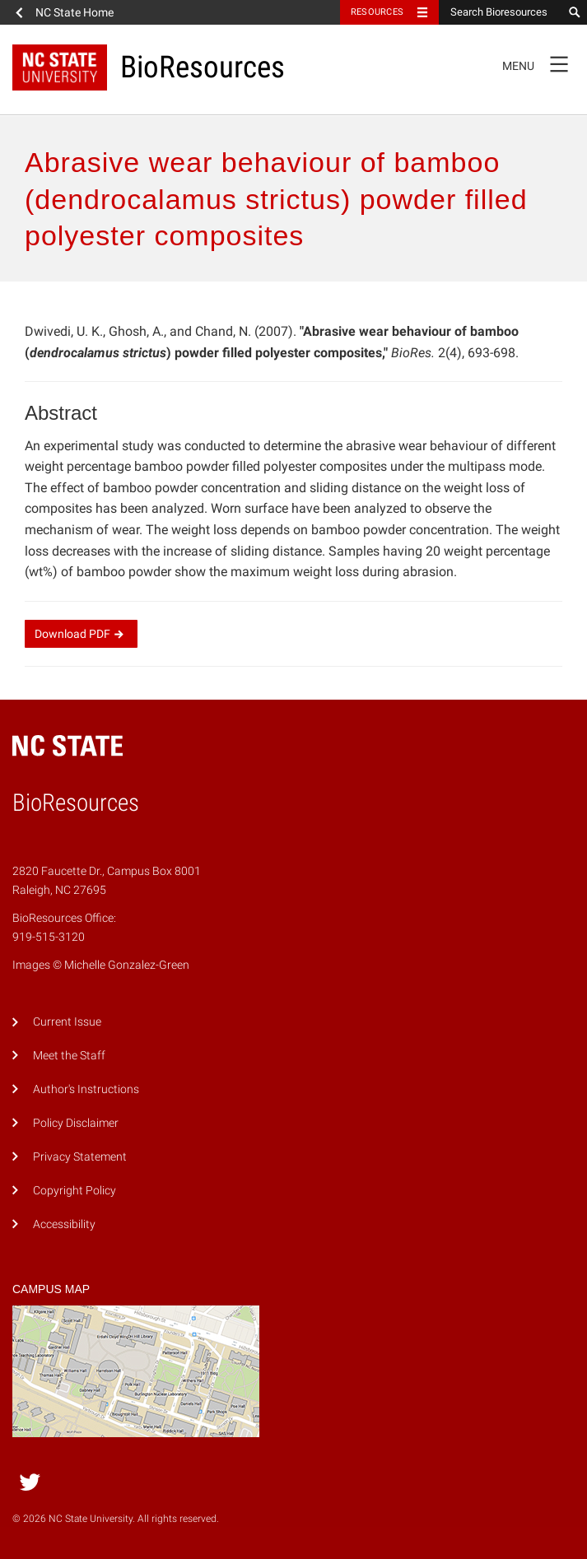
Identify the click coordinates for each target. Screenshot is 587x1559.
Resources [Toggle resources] (377, 12)
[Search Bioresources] (500, 12)
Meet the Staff (69, 1056)
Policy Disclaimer (76, 1123)
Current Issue (67, 1022)
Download (81, 633)
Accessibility (64, 1224)
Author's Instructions (86, 1089)
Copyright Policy (74, 1191)
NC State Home (74, 12)
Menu (540, 63)
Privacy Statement (80, 1157)
